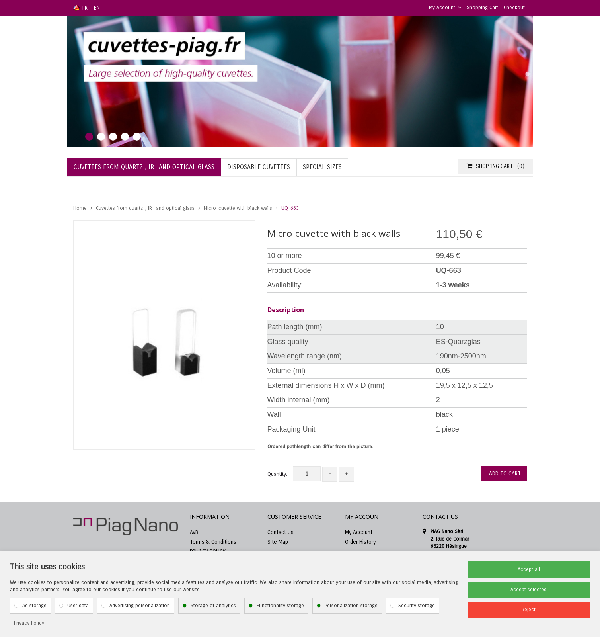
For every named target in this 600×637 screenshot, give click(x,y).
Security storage (416, 605)
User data (78, 605)
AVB (194, 532)
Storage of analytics (213, 605)
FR (85, 7)
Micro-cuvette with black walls (238, 208)
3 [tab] (113, 137)
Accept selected (528, 589)
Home (80, 208)
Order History (360, 542)
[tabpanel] (300, 81)
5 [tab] (137, 137)
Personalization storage (351, 605)
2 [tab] (101, 137)
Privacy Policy (29, 623)
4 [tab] (125, 137)
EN (97, 7)
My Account (445, 7)
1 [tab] (89, 137)
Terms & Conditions (213, 542)
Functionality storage (280, 605)
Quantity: (277, 474)
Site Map (277, 542)
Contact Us (280, 532)
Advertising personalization (139, 605)
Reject (529, 609)
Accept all (529, 569)
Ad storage (34, 605)
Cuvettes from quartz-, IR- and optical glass (145, 208)
